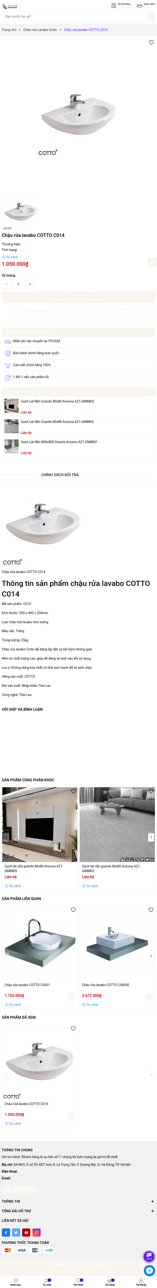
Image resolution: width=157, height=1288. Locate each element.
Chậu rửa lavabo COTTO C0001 (27, 985)
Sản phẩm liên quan (21, 899)
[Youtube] (26, 1232)
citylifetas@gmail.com (28, 1178)
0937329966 (28, 1171)
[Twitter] (16, 1232)
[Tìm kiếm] (150, 16)
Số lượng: (9, 275)
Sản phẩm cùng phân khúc (28, 780)
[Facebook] (6, 1232)
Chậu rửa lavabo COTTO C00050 (105, 985)
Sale (146, 7)
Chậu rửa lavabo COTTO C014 (26, 1104)
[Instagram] (36, 1232)
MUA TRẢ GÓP (117, 311)
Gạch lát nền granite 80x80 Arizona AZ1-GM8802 (57, 422)
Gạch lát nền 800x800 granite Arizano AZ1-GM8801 (59, 442)
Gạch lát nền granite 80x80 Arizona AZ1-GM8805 (57, 401)
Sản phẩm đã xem (19, 1017)
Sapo (88, 1270)
